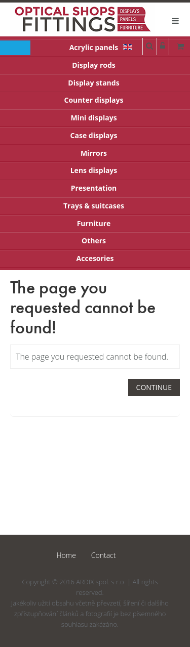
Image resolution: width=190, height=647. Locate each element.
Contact (103, 555)
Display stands (93, 83)
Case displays (94, 135)
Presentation (94, 188)
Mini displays (93, 117)
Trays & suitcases (93, 205)
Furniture (94, 223)
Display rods (94, 65)
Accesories (95, 258)
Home (66, 555)
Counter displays (94, 100)
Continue (154, 387)
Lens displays (94, 170)
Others (94, 240)
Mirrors (94, 153)
